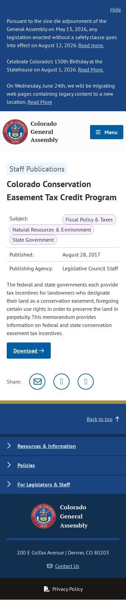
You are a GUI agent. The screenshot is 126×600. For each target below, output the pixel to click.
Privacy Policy (63, 589)
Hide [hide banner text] (115, 9)
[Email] (37, 381)
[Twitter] (61, 381)
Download (28, 350)
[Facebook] (86, 381)
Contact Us (63, 566)
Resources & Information (46, 446)
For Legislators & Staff (43, 484)
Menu (107, 132)
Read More (40, 101)
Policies (26, 465)
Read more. (91, 45)
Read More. (90, 69)
